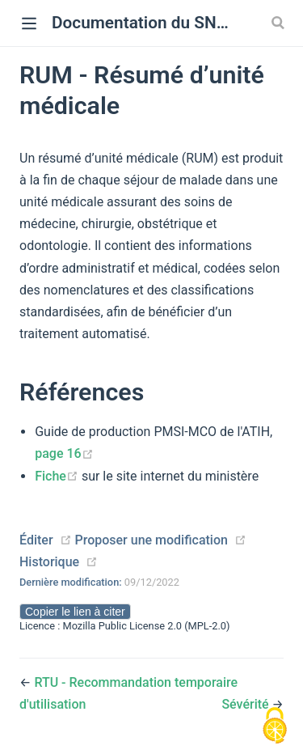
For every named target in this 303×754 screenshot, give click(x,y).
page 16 (64, 453)
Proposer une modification (150, 540)
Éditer (36, 540)
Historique (49, 562)
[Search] (280, 22)
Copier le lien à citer (75, 611)
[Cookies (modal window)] (274, 726)
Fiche (58, 476)
